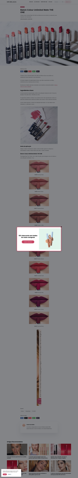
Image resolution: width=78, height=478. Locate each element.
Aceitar (5, 474)
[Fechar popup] (61, 228)
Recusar (9, 474)
